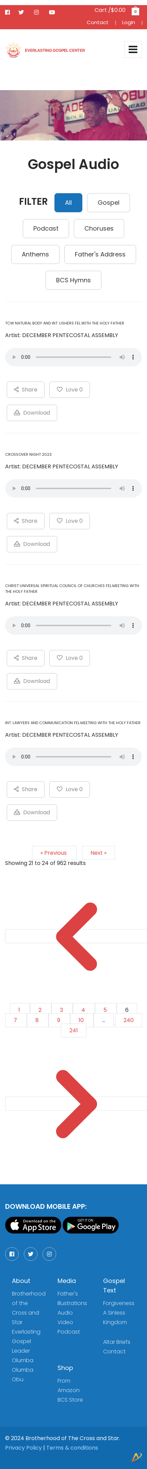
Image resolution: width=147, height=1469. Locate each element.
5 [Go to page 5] (105, 1010)
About (21, 1280)
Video (65, 1322)
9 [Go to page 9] (59, 1020)
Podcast (46, 228)
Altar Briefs (116, 1342)
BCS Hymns (73, 280)
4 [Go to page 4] (83, 1010)
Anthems (35, 254)
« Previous (54, 853)
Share (25, 390)
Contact (98, 22)
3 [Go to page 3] (62, 1010)
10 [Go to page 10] (82, 1020)
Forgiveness (118, 1303)
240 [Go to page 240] (129, 1020)
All (68, 202)
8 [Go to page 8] (37, 1020)
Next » (99, 853)
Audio (65, 1313)
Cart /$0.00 (116, 10)
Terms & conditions (72, 1448)
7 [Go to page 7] (16, 1020)
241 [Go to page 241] (73, 1030)
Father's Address (100, 254)
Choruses (99, 228)
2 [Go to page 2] (40, 1010)
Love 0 (69, 390)
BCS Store (70, 1400)
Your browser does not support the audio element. (73, 357)
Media (67, 1280)
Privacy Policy (23, 1448)
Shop (65, 1368)
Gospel (108, 202)
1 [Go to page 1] (19, 1010)
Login (128, 22)
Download (32, 413)
